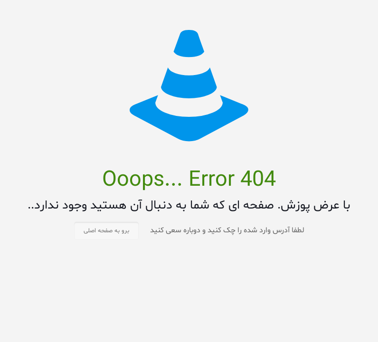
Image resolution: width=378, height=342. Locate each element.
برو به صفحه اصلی (106, 231)
